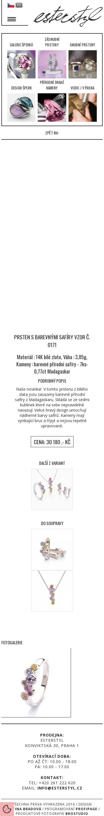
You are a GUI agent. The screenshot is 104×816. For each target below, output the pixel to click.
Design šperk (21, 103)
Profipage (86, 809)
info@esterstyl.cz (59, 788)
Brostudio (76, 813)
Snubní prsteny (83, 60)
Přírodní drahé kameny (52, 100)
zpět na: (52, 133)
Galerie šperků (21, 60)
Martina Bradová (22, 809)
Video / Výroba (83, 103)
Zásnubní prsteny (52, 57)
